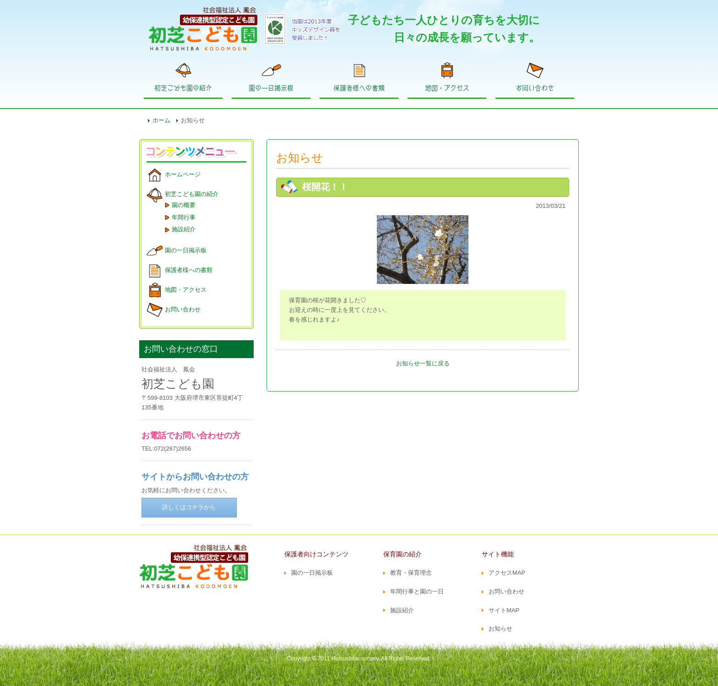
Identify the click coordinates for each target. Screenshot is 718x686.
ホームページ (183, 174)
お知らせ (500, 628)
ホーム (161, 120)
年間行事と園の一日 (417, 591)
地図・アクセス (447, 88)
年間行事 (184, 217)
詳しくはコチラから (189, 507)
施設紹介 (184, 229)
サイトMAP (504, 610)
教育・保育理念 (411, 572)
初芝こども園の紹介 (183, 88)
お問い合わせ (535, 88)
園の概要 (184, 204)
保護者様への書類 (359, 88)
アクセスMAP (507, 572)
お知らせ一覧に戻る (423, 363)
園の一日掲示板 (271, 88)
